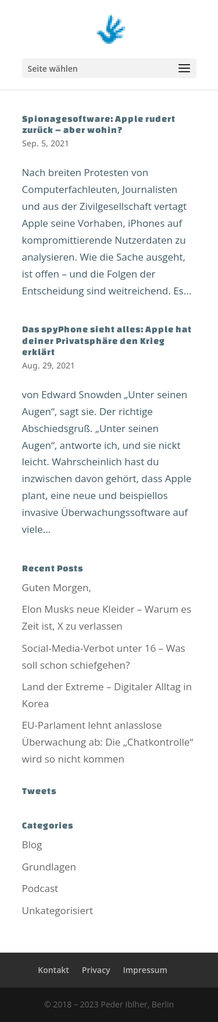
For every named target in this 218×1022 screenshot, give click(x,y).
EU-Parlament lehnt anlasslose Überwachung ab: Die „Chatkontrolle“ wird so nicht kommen (108, 741)
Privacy (96, 969)
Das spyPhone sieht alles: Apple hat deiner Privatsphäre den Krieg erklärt (107, 340)
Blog (32, 844)
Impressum (145, 969)
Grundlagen (49, 866)
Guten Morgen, (56, 587)
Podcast (40, 888)
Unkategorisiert (57, 910)
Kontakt (53, 969)
